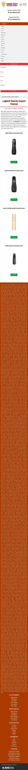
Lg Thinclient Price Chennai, (8, 659)
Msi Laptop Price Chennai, (8, 516)
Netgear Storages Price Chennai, (16, 505)
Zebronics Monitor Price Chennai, (6, 402)
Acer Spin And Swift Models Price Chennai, (8, 388)
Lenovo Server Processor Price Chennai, (18, 411)
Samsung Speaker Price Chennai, (13, 529)
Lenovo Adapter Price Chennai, (15, 327)
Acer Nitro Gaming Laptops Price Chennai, (11, 585)
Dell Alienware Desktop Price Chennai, (11, 581)
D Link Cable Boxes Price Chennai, (9, 454)
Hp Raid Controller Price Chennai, (9, 409)
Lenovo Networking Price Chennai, (14, 520)
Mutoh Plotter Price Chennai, (19, 669)
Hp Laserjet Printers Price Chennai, (21, 356)
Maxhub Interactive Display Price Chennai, (17, 662)
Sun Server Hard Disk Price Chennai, (18, 556)
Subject (1, 80)
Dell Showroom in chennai (14, 753)
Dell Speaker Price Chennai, (14, 401)
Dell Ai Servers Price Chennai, (15, 594)
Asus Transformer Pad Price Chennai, (10, 361)
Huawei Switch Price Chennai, (9, 638)
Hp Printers (14, 727)
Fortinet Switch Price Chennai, (9, 641)
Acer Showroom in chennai (14, 760)
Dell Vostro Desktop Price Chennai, (17, 311)
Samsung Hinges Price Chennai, (6, 497)
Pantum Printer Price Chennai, (5, 570)
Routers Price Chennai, (18, 612)
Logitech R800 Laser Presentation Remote (14, 133)
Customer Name (3, 67)
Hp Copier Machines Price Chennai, (9, 538)
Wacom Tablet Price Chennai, (5, 562)
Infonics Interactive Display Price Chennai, (20, 663)
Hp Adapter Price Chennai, (14, 320)
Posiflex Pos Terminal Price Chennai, (10, 551)
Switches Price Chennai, (4, 603)
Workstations (3, 32)
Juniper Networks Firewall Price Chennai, (8, 630)
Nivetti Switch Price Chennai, (22, 685)
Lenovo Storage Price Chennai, (17, 502)
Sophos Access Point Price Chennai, (14, 681)
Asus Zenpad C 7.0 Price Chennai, (16, 363)
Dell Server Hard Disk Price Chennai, (9, 294)
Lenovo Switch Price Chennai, (6, 548)
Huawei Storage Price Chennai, (21, 683)
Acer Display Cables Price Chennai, (19, 397)
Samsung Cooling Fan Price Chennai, (11, 395)
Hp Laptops (14, 701)
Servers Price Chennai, (4, 347)
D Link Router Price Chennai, (8, 449)
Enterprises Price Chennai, (5, 499)
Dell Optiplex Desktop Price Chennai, (21, 306)
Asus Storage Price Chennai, (20, 513)
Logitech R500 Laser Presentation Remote (14, 245)
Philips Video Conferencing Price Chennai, (20, 641)
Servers (2, 30)
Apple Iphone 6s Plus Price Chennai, (9, 442)
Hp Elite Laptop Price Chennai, (13, 597)
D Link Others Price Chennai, (18, 449)
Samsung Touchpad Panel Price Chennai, (7, 397)
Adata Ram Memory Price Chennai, (9, 612)
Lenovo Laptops (14, 702)
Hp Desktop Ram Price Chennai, (17, 492)
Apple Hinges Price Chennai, (5, 430)
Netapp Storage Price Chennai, (22, 633)
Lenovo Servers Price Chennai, (18, 574)
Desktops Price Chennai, (23, 345)
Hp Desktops (14, 714)
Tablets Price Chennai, (17, 318)
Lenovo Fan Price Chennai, (8, 433)
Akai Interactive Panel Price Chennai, (10, 666)
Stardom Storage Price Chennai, (17, 523)
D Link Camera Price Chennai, (20, 540)
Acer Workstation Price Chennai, (21, 572)
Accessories (3, 43)
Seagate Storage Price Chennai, (11, 633)
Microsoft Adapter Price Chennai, (22, 369)
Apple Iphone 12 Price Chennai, (9, 547)
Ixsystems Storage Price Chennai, (6, 634)
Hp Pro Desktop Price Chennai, (22, 581)
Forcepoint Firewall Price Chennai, (6, 631)
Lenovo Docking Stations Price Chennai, (12, 577)
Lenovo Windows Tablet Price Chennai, (21, 374)
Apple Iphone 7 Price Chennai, (20, 442)
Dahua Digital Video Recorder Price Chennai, (11, 620)
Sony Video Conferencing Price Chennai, (18, 680)
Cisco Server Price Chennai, (5, 509)
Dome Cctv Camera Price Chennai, (19, 608)
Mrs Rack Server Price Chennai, (9, 426)
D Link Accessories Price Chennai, (10, 448)
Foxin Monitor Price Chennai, (13, 685)
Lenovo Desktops (14, 716)
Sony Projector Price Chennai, (21, 519)
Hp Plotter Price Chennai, (5, 441)
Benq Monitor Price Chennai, (20, 488)
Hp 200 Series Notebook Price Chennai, (15, 333)
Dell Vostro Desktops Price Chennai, (9, 309)
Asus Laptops (14, 704)
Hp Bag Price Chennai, (8, 492)
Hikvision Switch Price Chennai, (22, 613)
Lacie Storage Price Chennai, (5, 420)
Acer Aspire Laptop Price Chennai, (9, 552)
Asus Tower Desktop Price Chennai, (17, 358)
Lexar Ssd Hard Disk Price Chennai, (13, 422)
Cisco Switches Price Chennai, (15, 509)
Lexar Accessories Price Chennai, (22, 419)
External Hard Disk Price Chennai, (6, 605)
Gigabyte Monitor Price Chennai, (15, 673)
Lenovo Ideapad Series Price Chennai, (14, 380)
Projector (2, 39)
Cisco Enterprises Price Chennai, (10, 384)
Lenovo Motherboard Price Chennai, (6, 424)
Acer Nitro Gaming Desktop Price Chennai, (12, 588)
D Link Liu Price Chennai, (23, 456)
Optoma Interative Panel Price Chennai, (12, 610)
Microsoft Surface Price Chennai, (19, 370)
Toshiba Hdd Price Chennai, (10, 626)
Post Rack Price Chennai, (23, 401)
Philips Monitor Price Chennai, (6, 348)
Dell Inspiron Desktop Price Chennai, (6, 311)
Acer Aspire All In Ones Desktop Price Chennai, (11, 587)
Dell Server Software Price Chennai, (15, 297)
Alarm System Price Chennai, (17, 623)
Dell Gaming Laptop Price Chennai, (14, 563)
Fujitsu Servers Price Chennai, (22, 674)
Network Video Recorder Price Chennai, (7, 616)
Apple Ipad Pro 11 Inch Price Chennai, (7, 445)
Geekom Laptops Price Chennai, (9, 690)
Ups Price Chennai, (7, 288)
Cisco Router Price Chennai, (23, 434)
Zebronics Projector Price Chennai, (16, 606)
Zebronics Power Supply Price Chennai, (7, 374)
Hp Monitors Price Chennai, (17, 340)
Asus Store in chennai (14, 758)
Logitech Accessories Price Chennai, (21, 565)
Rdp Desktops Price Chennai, (10, 423)
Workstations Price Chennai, (15, 541)
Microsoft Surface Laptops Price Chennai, (17, 466)
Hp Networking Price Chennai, (14, 398)
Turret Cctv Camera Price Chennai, (21, 617)
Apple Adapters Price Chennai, (13, 326)
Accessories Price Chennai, (21, 315)
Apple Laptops (14, 697)
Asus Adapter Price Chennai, (10, 474)
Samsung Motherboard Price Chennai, (18, 497)
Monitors (2, 41)
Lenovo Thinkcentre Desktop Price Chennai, (17, 288)
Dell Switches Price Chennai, (17, 459)
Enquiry (2, 58)
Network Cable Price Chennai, (8, 567)
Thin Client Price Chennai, (23, 655)
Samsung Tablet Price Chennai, (21, 558)
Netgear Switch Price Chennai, (11, 617)
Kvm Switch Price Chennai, (18, 567)
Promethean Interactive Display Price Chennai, (8, 649)
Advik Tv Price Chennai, (12, 522)
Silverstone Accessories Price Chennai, (16, 573)
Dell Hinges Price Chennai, (17, 351)
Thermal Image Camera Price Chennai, (16, 470)
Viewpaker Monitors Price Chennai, (16, 348)
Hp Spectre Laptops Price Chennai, (14, 451)
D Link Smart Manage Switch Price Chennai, (13, 491)
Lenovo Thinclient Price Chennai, (16, 640)
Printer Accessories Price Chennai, (6, 351)
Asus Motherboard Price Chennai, (9, 484)
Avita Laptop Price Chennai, (15, 570)
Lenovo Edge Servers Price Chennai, (21, 590)
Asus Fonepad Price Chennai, (10, 481)
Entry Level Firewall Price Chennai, (21, 526)
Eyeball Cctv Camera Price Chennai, (15, 609)
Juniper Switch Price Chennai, (16, 637)
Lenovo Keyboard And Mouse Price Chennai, (8, 458)
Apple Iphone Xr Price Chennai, (16, 534)
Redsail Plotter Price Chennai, (20, 684)
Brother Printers (14, 728)
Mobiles (14, 730)
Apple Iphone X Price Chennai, (22, 504)
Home (14, 739)
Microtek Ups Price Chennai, (19, 538)
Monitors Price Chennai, (8, 287)
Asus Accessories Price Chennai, (18, 473)
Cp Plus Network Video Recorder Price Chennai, (17, 622)
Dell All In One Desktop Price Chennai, (12, 390)
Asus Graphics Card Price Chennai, (20, 484)
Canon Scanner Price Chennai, (22, 495)
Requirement (2, 85)
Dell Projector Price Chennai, (5, 308)
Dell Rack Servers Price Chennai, (9, 313)
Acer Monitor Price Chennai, (22, 390)
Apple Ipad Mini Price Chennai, (9, 535)
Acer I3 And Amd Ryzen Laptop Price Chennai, (8, 387)
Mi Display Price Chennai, (8, 560)
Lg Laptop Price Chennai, (8, 678)
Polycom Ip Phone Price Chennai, (16, 688)
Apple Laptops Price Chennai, (15, 343)
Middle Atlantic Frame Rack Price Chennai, (7, 370)
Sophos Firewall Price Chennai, (10, 683)
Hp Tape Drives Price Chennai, (20, 463)
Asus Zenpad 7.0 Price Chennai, (6, 363)
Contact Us (14, 742)
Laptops (2, 26)
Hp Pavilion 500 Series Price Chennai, (7, 340)
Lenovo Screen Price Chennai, (17, 436)
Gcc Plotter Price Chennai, (10, 669)
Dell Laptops (14, 699)
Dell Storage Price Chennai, (20, 522)
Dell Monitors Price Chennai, (14, 308)
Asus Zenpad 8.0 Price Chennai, (22, 362)
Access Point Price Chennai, (22, 577)
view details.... (14, 162)
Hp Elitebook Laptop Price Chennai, (12, 334)
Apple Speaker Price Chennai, (22, 429)
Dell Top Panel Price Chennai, (16, 537)
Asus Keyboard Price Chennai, (16, 483)
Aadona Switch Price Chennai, (6, 637)
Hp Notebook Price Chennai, (8, 556)
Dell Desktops (14, 713)
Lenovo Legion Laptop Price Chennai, (17, 548)
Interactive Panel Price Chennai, (19, 642)
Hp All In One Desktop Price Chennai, (10, 440)
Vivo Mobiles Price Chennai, (10, 476)
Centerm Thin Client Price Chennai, (14, 658)
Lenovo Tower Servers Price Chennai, (12, 337)
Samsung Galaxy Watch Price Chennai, (15, 377)
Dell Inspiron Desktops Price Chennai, (21, 309)
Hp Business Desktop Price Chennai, (21, 440)
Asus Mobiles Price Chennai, (18, 480)
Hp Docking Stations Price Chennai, (14, 576)
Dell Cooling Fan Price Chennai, (15, 301)
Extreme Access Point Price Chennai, (16, 653)
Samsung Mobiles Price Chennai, (14, 479)
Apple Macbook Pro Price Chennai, (13, 345)
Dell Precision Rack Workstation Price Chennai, (14, 487)
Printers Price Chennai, (7, 355)
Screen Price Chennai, (9, 508)
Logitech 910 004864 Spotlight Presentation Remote (14, 208)
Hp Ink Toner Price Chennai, (17, 394)
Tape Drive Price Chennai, (20, 649)
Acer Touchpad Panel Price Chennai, (12, 404)
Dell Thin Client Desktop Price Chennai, (7, 318)
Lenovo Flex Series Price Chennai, (14, 549)
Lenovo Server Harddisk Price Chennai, (7, 405)
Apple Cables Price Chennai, (14, 427)
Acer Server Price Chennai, (5, 391)
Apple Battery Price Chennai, (22, 326)
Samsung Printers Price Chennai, (13, 368)
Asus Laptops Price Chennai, (6, 358)
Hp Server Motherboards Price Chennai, (21, 552)
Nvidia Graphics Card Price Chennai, (16, 284)
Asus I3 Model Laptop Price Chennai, (17, 365)
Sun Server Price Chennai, (11, 558)
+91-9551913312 (15, 19)
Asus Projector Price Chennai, (19, 481)
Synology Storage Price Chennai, (20, 535)
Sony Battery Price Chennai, (20, 329)
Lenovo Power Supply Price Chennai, (11, 438)
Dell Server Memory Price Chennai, (6, 295)
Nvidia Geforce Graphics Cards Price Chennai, (19, 406)
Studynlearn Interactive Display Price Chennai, (9, 665)
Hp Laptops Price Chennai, (16, 287)
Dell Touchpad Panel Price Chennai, (11, 352)
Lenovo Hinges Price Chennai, (18, 433)
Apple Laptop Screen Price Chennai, (6, 436)
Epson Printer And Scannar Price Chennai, (20, 530)
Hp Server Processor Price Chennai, (7, 394)
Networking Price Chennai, (10, 598)
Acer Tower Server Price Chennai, (14, 383)
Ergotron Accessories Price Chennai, (12, 542)
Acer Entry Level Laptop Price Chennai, (21, 386)
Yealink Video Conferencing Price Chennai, (18, 652)
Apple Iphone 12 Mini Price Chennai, (21, 547)
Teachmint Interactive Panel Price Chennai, (20, 687)
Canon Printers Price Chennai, (5, 531)
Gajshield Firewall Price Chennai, (17, 631)
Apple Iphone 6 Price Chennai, (15, 441)
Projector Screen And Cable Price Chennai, (20, 508)
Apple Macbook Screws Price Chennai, (10, 429)
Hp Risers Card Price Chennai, (13, 408)
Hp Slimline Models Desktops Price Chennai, (20, 338)
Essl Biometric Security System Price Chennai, (15, 624)
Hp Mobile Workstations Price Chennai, (15, 465)
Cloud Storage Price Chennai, (9, 533)
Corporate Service (4, 54)
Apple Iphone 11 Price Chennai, (14, 444)
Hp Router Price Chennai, (14, 447)
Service (2, 52)
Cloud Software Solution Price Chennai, (20, 533)
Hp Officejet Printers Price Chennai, (10, 356)
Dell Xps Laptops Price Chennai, (14, 305)
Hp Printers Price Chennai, (16, 355)
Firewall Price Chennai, (23, 520)
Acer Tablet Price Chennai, (10, 590)
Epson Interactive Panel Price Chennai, (7, 687)
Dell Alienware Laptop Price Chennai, (9, 306)
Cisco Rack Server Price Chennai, (9, 519)
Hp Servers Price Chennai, (9, 319)
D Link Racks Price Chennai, (15, 455)
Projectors (14, 725)
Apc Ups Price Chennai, (23, 347)
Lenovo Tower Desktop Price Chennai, (16, 304)
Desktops (2, 28)
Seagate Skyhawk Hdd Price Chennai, (18, 413)
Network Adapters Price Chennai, (21, 598)
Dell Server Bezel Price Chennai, (18, 295)
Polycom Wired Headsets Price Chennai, (7, 591)
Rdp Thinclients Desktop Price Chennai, (21, 423)
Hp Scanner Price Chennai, (5, 343)
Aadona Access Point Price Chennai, (7, 642)
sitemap (15, 764)
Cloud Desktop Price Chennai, (10, 540)
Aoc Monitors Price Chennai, (20, 472)
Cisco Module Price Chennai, (17, 559)
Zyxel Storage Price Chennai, (13, 635)
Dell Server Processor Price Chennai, (21, 294)
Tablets (2, 45)
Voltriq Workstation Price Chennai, (6, 667)
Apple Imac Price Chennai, (8, 344)
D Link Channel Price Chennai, (13, 555)
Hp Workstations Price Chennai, (10, 341)
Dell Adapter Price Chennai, (14, 316)
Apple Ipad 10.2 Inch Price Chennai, (9, 463)
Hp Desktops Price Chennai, (8, 338)
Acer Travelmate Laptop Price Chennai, (10, 545)
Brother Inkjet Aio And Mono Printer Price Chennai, (12, 469)
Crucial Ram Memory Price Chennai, (17, 595)
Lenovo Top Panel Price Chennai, (15, 430)
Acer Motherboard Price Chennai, (17, 402)
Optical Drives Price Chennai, (13, 517)
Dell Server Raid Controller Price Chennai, (14, 298)
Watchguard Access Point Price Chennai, (7, 684)
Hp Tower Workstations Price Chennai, (21, 341)
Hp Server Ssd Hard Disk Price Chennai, (20, 405)
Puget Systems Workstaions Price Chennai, (10, 674)
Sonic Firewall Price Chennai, (16, 527)
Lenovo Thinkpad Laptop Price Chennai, (15, 359)
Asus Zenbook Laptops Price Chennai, (15, 366)
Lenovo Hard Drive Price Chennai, (21, 458)
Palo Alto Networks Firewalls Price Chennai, (8, 628)
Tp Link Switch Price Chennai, (13, 603)
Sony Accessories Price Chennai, (9, 329)
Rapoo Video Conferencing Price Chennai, (18, 644)
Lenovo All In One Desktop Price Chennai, (10, 452)
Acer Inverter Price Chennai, (22, 404)
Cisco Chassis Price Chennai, (15, 566)
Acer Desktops (14, 720)
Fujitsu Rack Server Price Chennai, (6, 676)
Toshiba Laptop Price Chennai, (22, 569)
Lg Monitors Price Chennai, (15, 467)
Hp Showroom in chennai (14, 751)
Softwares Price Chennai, (15, 602)
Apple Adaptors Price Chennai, (17, 323)
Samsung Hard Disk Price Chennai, (11, 613)
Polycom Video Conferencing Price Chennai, (8, 488)
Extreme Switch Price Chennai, (19, 638)
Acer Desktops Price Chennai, (17, 336)
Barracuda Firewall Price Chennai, (21, 630)
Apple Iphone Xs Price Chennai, (6, 534)
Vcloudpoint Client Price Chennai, (6, 376)
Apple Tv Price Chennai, (23, 444)
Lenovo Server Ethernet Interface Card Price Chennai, (13, 399)
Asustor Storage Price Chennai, (12, 627)
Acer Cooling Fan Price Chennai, (18, 412)
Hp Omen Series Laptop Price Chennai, (12, 293)
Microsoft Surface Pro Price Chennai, (14, 379)
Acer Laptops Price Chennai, (8, 336)
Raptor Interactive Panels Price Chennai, (7, 615)
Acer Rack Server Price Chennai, (16, 531)
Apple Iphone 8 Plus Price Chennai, (11, 504)
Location (1, 76)
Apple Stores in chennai (14, 756)
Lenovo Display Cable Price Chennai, (10, 431)
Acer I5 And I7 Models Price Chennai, (21, 387)
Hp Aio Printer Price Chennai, (8, 530)
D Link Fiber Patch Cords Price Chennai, (12, 456)
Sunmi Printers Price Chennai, (22, 603)
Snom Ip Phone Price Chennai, (6, 601)
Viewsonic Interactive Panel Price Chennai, (18, 645)
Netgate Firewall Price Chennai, (20, 690)
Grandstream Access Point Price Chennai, (18, 660)
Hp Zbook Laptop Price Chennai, (17, 583)
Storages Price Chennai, (15, 373)
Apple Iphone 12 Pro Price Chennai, (9, 565)
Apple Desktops (14, 711)
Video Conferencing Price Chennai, (21, 487)
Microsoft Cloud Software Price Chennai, (18, 376)
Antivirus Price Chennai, (23, 602)
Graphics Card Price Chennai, (5, 284)
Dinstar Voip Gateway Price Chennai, (21, 599)
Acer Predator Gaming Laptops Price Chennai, (11, 584)
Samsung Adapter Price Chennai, (21, 322)
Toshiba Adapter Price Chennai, (9, 331)
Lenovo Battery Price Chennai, (5, 327)
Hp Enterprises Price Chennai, (15, 499)
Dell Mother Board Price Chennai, (14, 354)
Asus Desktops (14, 718)
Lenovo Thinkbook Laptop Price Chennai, (14, 580)
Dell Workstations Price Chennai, (20, 313)
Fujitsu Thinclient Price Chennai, (6, 656)
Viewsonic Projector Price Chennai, (9, 513)
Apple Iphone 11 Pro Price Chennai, (13, 490)
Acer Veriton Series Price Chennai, (9, 386)
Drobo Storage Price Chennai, (22, 635)
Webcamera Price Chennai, (15, 562)
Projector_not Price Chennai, (15, 391)
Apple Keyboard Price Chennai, (17, 424)
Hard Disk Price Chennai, (23, 373)
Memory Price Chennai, (7, 595)
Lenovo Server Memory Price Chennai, (16, 420)
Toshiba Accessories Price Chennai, (14, 330)
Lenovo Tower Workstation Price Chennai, (16, 372)
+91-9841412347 (15, 12)
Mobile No (2, 72)
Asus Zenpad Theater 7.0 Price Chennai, (10, 362)
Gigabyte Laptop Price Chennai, (18, 678)
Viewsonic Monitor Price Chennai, (10, 512)
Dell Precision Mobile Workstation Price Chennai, (14, 314)
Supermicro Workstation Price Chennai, (15, 670)
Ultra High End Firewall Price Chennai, (12, 524)
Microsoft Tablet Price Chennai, (15, 462)
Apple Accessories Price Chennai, (10, 322)
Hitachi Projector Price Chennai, (11, 506)
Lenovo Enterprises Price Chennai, (9, 501)
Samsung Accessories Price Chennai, (6, 323)
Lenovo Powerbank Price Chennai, (6, 459)
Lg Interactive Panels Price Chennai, (19, 426)
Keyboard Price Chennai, (5, 408)
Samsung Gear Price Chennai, (8, 480)
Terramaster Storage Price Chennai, (19, 634)
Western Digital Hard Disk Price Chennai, (18, 605)
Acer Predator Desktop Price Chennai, (14, 494)
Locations (2, 56)
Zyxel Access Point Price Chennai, (13, 655)
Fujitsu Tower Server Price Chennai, (17, 676)
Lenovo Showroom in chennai (14, 755)
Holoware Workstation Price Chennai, (10, 572)
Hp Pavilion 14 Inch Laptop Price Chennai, (19, 445)
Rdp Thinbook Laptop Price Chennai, (18, 290)
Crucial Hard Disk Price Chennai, (19, 616)
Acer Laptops (14, 706)
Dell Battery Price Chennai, (23, 316)
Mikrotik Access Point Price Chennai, (19, 659)
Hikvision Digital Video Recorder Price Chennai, (8, 619)
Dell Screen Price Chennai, (21, 352)
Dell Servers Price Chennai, (14, 312)
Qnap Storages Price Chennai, (6, 505)
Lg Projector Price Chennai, (23, 498)
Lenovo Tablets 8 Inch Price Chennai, (10, 369)
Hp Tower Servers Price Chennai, (20, 319)
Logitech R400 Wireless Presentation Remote (14, 170)
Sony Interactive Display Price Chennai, (20, 648)
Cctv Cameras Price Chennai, (9, 608)
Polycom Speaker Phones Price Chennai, (11, 592)
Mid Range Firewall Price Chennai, (10, 526)
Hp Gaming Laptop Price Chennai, (16, 515)
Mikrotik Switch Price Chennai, (22, 627)
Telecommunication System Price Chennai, (8, 599)
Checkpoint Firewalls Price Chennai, (21, 628)
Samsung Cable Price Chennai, (22, 395)
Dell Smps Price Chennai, (5, 462)
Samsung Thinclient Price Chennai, (18, 656)
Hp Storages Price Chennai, (22, 302)
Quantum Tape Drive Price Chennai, (16, 651)
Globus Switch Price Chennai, (5, 688)
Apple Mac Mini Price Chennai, (17, 344)
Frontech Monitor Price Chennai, (22, 666)
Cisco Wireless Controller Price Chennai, (12, 434)
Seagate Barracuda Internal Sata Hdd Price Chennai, (12, 416)
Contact (2, 60)
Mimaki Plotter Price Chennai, (17, 667)
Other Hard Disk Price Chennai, (11, 569)
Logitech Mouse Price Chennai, (6, 566)
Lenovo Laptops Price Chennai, (16, 291)
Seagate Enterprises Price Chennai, (18, 516)
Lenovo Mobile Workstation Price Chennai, (20, 560)
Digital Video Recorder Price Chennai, (21, 615)
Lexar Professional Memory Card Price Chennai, (8, 419)
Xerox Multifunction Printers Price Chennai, (10, 302)
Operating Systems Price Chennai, (18, 601)
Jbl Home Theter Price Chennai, (13, 415)
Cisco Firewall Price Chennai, (6, 527)
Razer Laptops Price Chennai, (13, 677)
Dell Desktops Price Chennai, (20, 331)
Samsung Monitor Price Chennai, (14, 347)
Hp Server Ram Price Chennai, (19, 409)
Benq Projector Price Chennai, (19, 474)
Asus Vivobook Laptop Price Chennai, (12, 477)
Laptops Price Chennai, (4, 522)
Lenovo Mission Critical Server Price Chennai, (15, 437)
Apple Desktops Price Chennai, (13, 498)
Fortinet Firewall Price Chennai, (13, 286)
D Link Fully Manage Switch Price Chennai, (13, 381)
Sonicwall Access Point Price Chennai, (14, 691)
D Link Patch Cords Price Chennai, (21, 454)
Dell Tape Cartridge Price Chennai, (9, 544)
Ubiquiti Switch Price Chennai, (20, 626)
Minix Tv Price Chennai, (10, 472)
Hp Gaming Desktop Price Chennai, (6, 583)
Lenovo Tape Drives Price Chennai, (21, 501)
